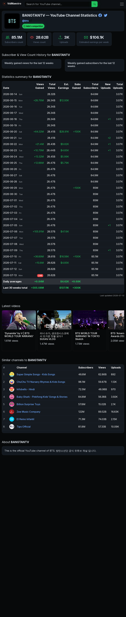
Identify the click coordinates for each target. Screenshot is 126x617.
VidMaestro (11, 3)
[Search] (58, 4)
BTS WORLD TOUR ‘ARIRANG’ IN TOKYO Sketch (87, 363)
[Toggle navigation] (121, 4)
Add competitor (33, 26)
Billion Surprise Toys (28, 431)
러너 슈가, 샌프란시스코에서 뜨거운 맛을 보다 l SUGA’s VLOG (54, 363)
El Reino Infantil (25, 446)
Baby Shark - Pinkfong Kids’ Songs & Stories (42, 423)
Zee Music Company (28, 438)
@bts (27, 20)
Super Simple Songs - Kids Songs (36, 401)
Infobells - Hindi (26, 416)
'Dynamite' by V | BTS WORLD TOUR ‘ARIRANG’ (18, 362)
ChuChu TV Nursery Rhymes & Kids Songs (41, 408)
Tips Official (24, 453)
